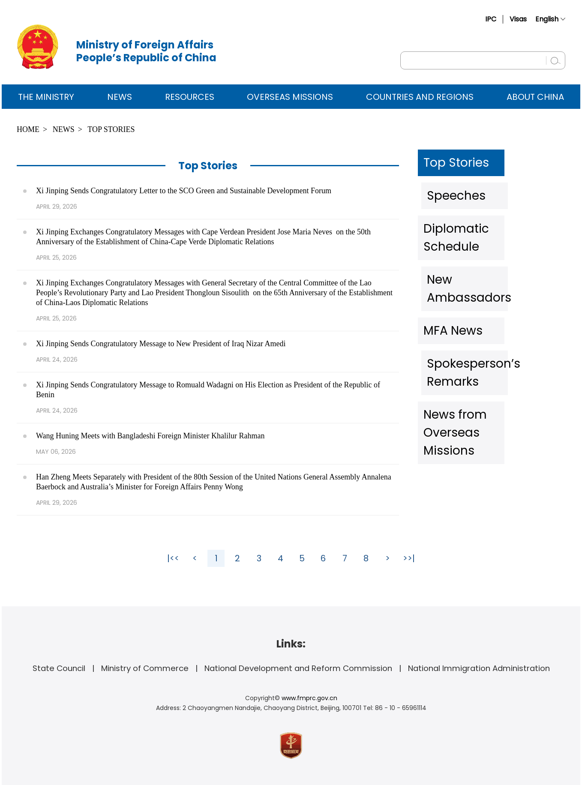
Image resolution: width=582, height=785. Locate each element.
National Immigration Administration (479, 668)
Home (28, 129)
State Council (59, 668)
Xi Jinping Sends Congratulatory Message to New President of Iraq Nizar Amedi (160, 343)
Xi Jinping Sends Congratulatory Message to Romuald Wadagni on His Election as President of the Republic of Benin (208, 390)
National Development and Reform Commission (298, 668)
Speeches (450, 188)
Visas (518, 19)
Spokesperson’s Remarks (483, 300)
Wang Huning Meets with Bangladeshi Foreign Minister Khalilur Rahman (150, 435)
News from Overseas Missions (493, 327)
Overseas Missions (290, 97)
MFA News (450, 272)
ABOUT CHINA (535, 97)
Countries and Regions (420, 97)
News (119, 97)
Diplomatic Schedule (473, 216)
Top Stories (111, 129)
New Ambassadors (470, 244)
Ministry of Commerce (145, 668)
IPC (490, 19)
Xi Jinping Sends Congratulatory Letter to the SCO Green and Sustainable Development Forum (183, 190)
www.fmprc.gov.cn (309, 698)
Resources (189, 97)
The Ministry (46, 97)
